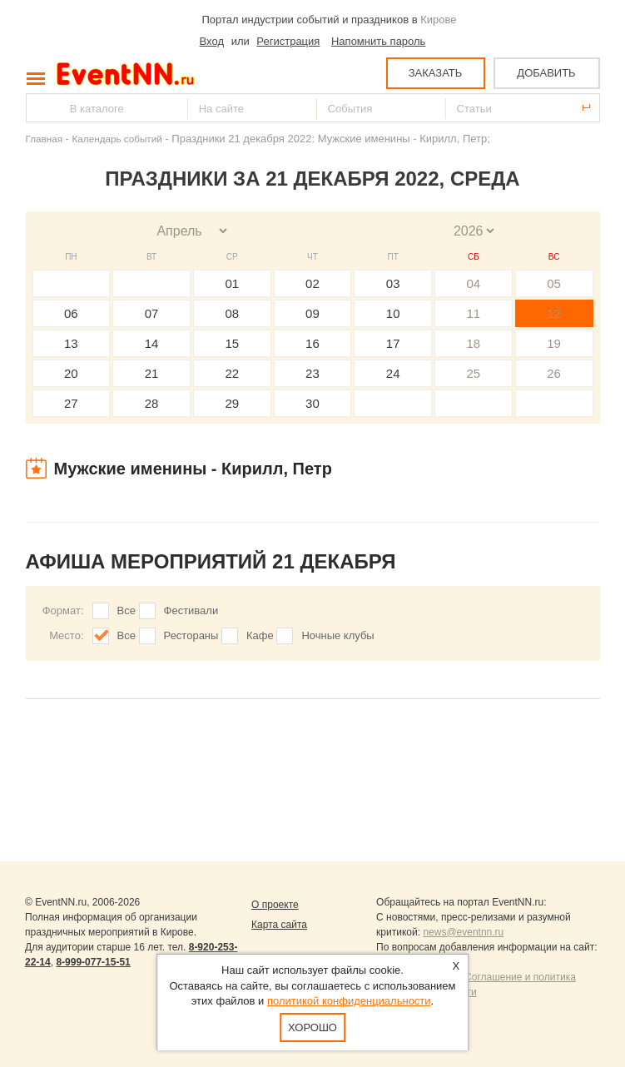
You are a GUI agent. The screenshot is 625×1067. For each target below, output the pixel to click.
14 (152, 343)
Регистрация (288, 41)
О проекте (275, 905)
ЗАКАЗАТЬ (436, 73)
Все (126, 610)
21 (152, 373)
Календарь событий (117, 138)
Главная (44, 138)
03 (393, 283)
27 (71, 403)
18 (474, 343)
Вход (212, 41)
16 (312, 343)
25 (474, 373)
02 (312, 283)
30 (312, 403)
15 (232, 343)
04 (474, 283)
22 (232, 373)
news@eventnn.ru (463, 932)
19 (554, 343)
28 (152, 403)
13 (71, 343)
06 (71, 313)
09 (312, 313)
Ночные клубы (337, 635)
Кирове (438, 19)
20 (71, 373)
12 (554, 313)
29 (232, 403)
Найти (40, 107)
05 (554, 283)
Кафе (260, 635)
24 (393, 373)
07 (152, 313)
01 (232, 283)
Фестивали (191, 610)
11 (474, 313)
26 (554, 373)
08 (232, 313)
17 (393, 343)
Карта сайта (279, 925)
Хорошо (312, 1027)
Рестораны (191, 635)
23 (312, 373)
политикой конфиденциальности (349, 1001)
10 (393, 313)
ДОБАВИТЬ (546, 73)
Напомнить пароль (378, 41)
